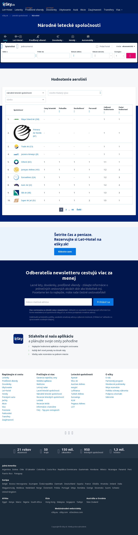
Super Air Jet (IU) (25, 200)
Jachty (4, 400)
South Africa (36, 502)
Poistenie (6, 410)
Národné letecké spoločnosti (49, 394)
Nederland (30, 488)
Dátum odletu (76, 52)
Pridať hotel (105, 46)
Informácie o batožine (46, 406)
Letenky (19, 9)
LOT (73, 406)
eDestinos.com (76, 512)
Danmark (58, 483)
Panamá (122, 469)
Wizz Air (74, 381)
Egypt (4, 502)
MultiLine (41, 384)
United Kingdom (9, 492)
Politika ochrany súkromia (117, 390)
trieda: (118, 46)
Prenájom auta (8, 397)
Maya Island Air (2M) (26, 119)
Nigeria (26, 502)
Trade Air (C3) (23, 146)
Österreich (48, 488)
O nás (108, 377)
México (103, 469)
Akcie (83, 9)
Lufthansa (75, 390)
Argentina (6, 469)
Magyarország (8, 488)
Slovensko (99, 488)
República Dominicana (67, 469)
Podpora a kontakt (114, 394)
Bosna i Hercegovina (18, 483)
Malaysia (61, 502)
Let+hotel (6, 390)
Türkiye (80, 502)
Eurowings (75, 397)
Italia (120, 483)
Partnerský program (114, 381)
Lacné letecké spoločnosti (48, 390)
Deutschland (69, 483)
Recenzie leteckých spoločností (50, 397)
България (33, 483)
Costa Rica (51, 469)
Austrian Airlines (78, 384)
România (81, 488)
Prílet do (40, 52)
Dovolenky (51, 9)
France (88, 483)
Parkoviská (6, 413)
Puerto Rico (7, 473)
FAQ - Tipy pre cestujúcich (48, 410)
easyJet (74, 387)
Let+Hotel (7, 9)
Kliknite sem (65, 251)
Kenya (11, 502)
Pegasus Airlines (78, 403)
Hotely (5, 394)
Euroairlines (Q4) (25, 177)
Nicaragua (112, 469)
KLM (73, 400)
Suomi (108, 488)
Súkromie (110, 397)
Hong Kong (50, 502)
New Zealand (92, 502)
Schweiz (115, 488)
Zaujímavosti (94, 9)
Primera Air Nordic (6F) (28, 133)
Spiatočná (10, 46)
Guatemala (83, 469)
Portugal (65, 488)
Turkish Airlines (77, 394)
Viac (118, 9)
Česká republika (46, 483)
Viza (4, 406)
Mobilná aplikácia (44, 381)
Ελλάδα (95, 483)
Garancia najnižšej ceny (47, 377)
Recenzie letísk (43, 403)
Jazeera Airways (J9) (26, 154)
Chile (22, 469)
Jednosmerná (27, 46)
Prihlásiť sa (103, 302)
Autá (75, 9)
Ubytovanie (65, 9)
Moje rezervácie (113, 387)
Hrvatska (104, 483)
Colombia (41, 469)
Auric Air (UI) (23, 185)
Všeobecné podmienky (115, 384)
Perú (129, 469)
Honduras (94, 469)
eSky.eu (54, 512)
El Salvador (30, 469)
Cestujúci (117, 52)
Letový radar (42, 387)
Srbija (73, 488)
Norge (39, 488)
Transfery (109, 9)
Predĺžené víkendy (34, 9)
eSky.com (64, 512)
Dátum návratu (98, 52)
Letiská (40, 400)
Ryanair (74, 377)
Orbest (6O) (23, 162)
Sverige (90, 488)
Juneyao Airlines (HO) (26, 169)
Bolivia (15, 469)
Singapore (70, 502)
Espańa (80, 483)
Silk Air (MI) (22, 192)
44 (72, 209)
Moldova (20, 488)
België (5, 483)
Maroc (18, 502)
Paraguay (18, 473)
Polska (57, 488)
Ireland (113, 483)
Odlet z (5, 52)
